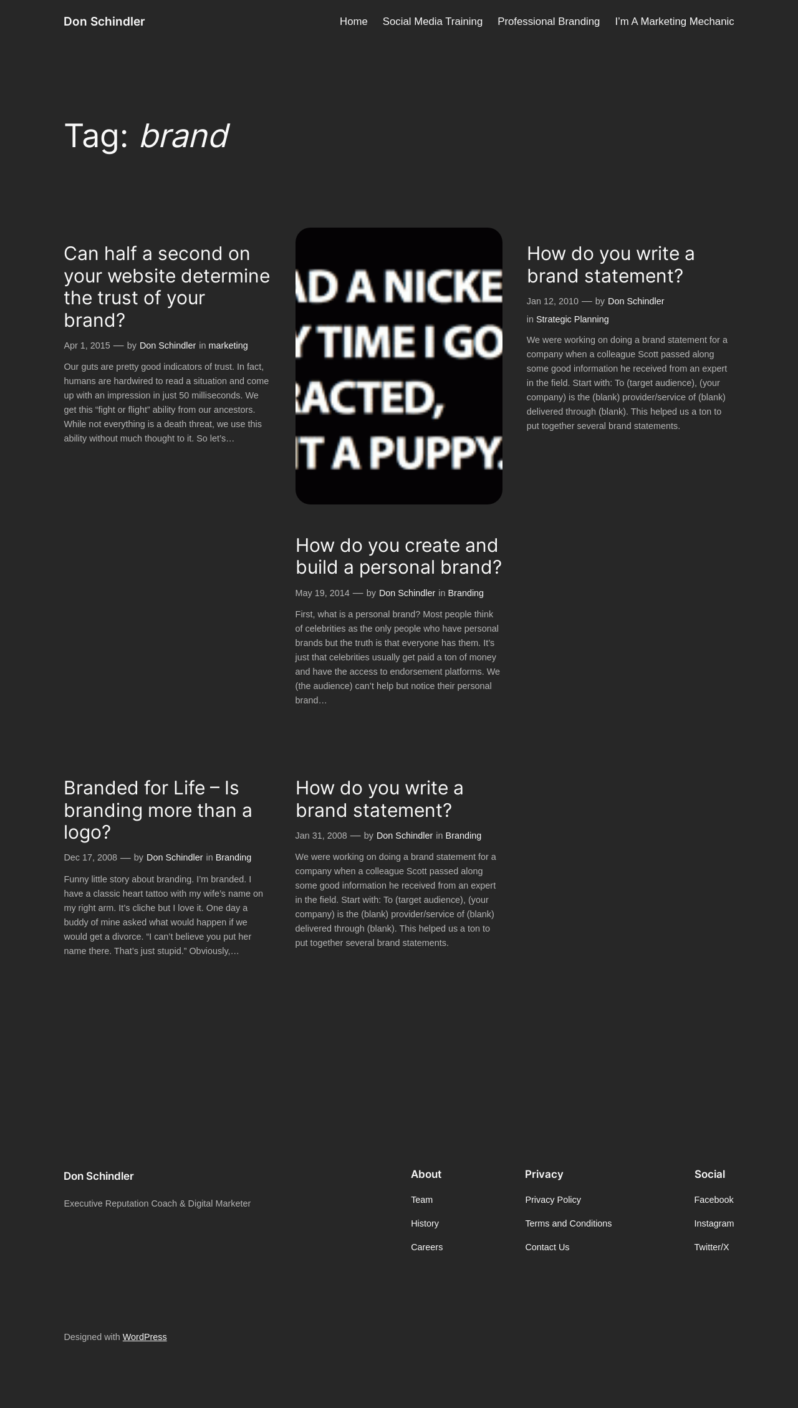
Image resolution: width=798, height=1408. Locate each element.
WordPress (145, 1337)
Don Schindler (104, 21)
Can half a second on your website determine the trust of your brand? (167, 287)
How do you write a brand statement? (611, 265)
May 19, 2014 (323, 593)
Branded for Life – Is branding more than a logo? (158, 810)
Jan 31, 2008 (321, 836)
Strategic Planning (572, 319)
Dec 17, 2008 (90, 857)
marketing (228, 345)
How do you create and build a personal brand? (399, 556)
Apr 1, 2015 (87, 345)
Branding (466, 593)
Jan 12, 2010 (553, 301)
